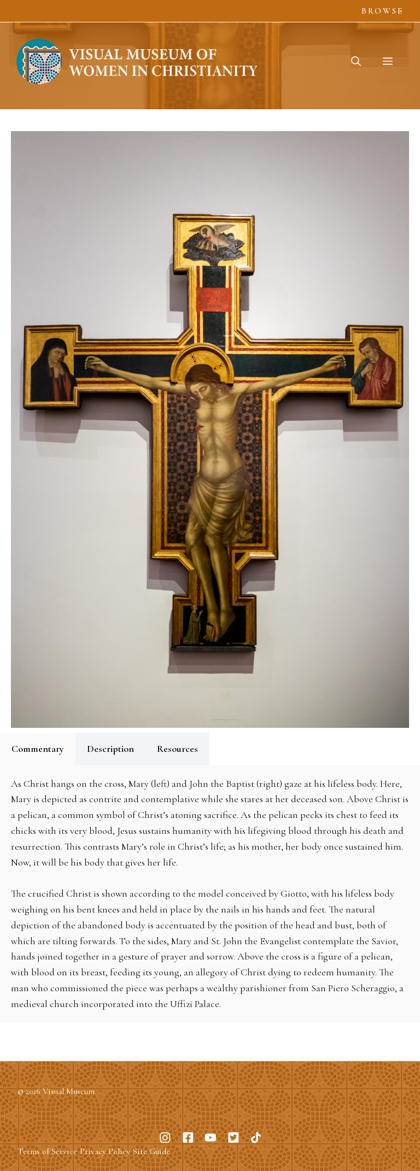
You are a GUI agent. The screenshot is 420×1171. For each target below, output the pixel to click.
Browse (382, 11)
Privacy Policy (105, 1151)
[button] (356, 61)
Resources (177, 749)
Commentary (37, 749)
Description (110, 749)
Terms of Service (47, 1151)
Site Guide (151, 1151)
